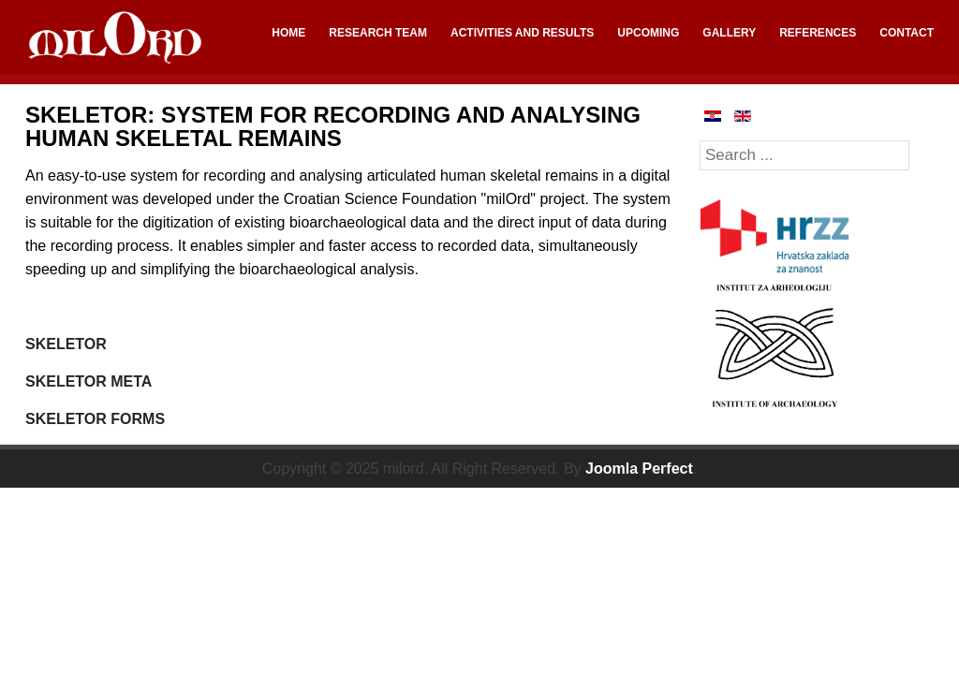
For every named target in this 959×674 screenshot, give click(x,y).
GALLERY (729, 32)
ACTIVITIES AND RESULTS (522, 32)
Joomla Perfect (639, 468)
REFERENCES (817, 32)
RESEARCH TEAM (378, 32)
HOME (288, 32)
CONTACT (906, 32)
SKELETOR (66, 344)
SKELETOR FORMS (95, 419)
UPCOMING (648, 32)
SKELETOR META (88, 381)
